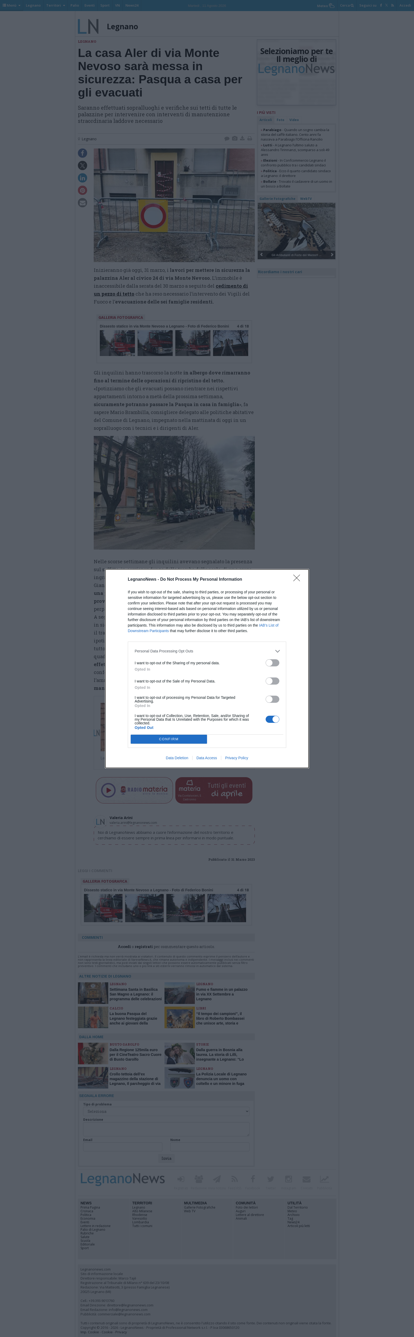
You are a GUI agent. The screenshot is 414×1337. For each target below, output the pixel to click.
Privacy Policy (236, 758)
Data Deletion (177, 758)
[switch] (272, 662)
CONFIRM (169, 739)
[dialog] (207, 668)
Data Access (206, 758)
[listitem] (207, 651)
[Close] (298, 580)
